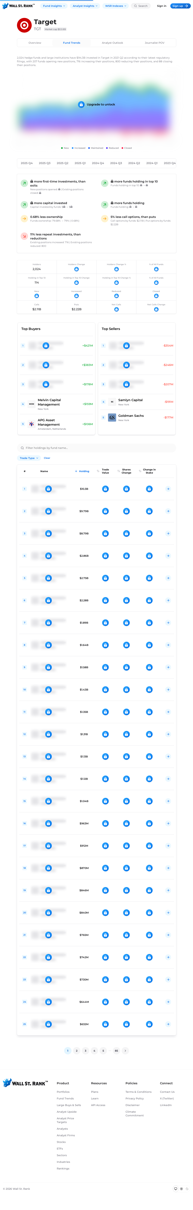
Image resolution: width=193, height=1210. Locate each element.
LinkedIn (166, 1105)
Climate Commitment (135, 1113)
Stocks (61, 1142)
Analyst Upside (67, 1111)
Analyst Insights (85, 6)
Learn (95, 1098)
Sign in (161, 6)
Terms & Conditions (139, 1091)
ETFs (60, 1148)
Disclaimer (133, 1105)
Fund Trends (71, 42)
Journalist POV (154, 42)
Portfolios (63, 1091)
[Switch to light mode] (181, 1188)
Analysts (62, 1128)
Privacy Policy (135, 1098)
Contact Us (167, 1091)
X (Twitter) (167, 1098)
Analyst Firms (66, 1135)
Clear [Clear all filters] (47, 457)
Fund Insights (54, 6)
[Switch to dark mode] (187, 1188)
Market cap (55, 29)
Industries (63, 1162)
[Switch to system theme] (176, 1188)
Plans (94, 1091)
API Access (98, 1105)
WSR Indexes (116, 6)
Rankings (63, 1168)
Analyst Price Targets (65, 1120)
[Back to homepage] (18, 6)
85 (116, 1050)
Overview (35, 42)
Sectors (62, 1155)
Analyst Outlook (112, 42)
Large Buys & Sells (69, 1105)
